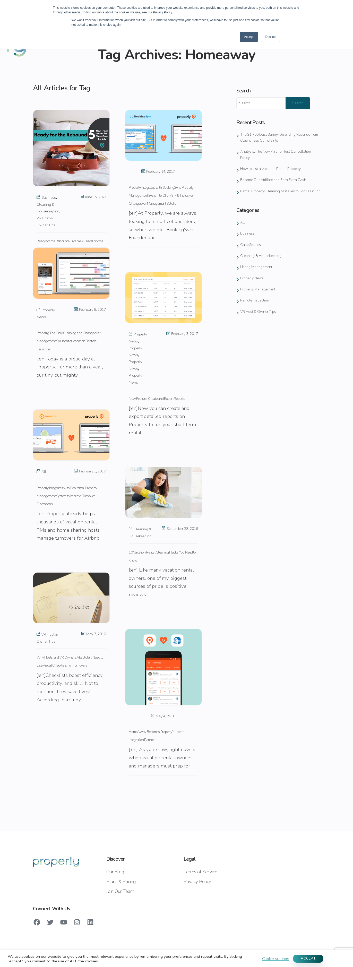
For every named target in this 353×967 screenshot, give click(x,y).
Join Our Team (120, 891)
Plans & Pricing (121, 881)
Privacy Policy (197, 881)
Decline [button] (270, 37)
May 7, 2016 (93, 634)
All (43, 471)
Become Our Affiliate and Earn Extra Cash (273, 179)
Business (48, 197)
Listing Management (256, 266)
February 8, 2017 (90, 309)
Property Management (257, 289)
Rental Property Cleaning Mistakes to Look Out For (280, 191)
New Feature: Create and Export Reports (157, 398)
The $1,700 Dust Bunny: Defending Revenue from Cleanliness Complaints (279, 137)
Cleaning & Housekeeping (260, 255)
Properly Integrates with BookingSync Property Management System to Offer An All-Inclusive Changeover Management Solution (161, 195)
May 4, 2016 (163, 716)
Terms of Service (200, 872)
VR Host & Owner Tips (258, 311)
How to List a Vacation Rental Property (270, 168)
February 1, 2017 (90, 471)
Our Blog (115, 872)
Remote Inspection (254, 300)
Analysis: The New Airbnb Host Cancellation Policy (275, 154)
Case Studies (250, 244)
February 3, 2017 (182, 333)
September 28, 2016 (180, 528)
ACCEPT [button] (308, 958)
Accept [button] (249, 37)
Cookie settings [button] (275, 958)
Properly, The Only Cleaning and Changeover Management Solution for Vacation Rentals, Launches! (68, 341)
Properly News (252, 278)
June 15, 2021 (93, 197)
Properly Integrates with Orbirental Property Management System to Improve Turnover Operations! (67, 496)
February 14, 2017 (158, 171)
